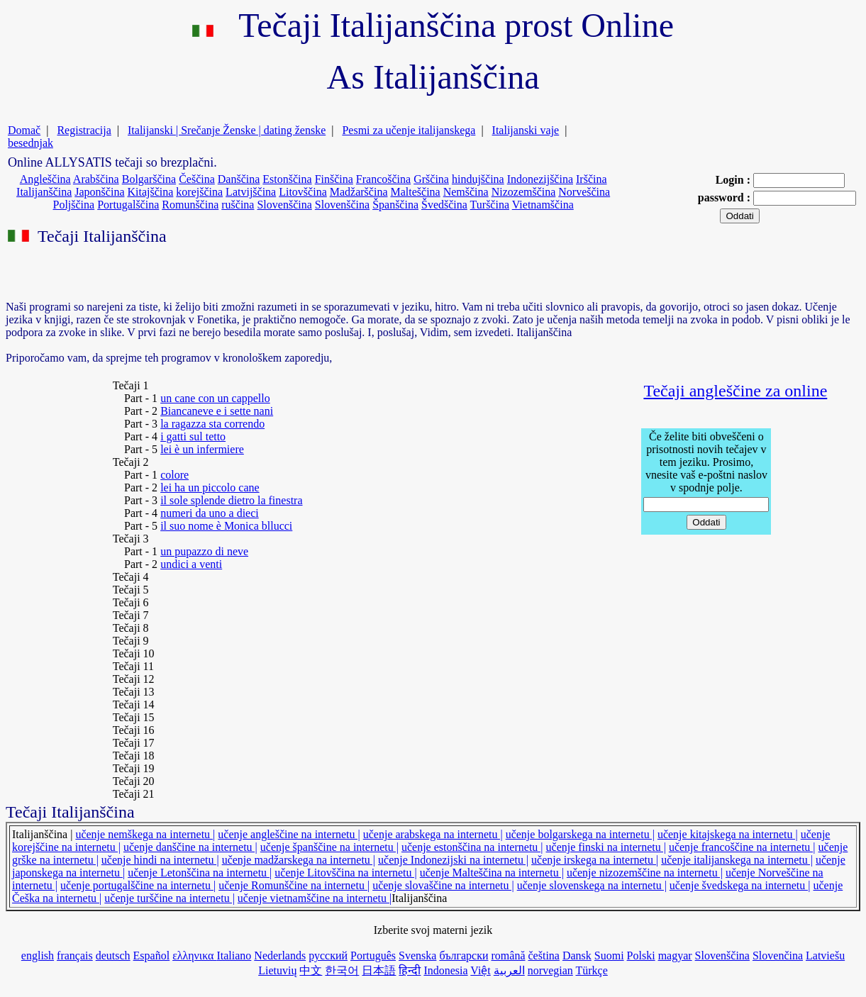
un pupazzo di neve (204, 551)
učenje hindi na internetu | (160, 860)
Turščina (489, 205)
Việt (480, 970)
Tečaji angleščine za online (735, 390)
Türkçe (592, 970)
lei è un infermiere (202, 449)
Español (151, 955)
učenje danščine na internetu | (190, 847)
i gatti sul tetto (193, 436)
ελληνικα (194, 955)
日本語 (379, 970)
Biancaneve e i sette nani (216, 411)
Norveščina (584, 192)
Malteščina (415, 192)
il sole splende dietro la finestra (231, 500)
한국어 (342, 970)
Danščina (239, 179)
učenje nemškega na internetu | (145, 834)
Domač (24, 130)
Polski (641, 955)
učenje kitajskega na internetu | (727, 834)
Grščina (431, 179)
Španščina (395, 205)
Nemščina (466, 192)
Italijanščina (44, 192)
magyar (675, 955)
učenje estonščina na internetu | (472, 847)
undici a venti (191, 564)
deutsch (113, 955)
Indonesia (445, 970)
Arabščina (96, 179)
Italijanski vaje (526, 130)
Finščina (334, 179)
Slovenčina (778, 955)
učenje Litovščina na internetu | (345, 873)
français (75, 955)
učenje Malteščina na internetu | (492, 873)
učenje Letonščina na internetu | (200, 873)
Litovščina (303, 192)
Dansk (577, 955)
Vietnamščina (543, 205)
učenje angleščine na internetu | (289, 834)
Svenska (417, 955)
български (463, 955)
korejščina (199, 192)
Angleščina (45, 179)
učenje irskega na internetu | (594, 860)
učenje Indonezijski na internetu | (453, 860)
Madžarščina (359, 192)
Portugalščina (128, 205)
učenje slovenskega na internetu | (592, 885)
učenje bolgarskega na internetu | (580, 834)
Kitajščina (150, 192)
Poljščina (74, 205)
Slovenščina (284, 205)
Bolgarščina (149, 179)
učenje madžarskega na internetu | (298, 860)
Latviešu (825, 955)
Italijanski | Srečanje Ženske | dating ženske (227, 130)
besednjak (30, 143)
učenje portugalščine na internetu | (138, 885)
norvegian (550, 970)
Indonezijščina (540, 179)
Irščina (591, 179)
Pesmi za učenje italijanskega (408, 130)
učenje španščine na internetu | (329, 847)
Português (373, 955)
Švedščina (444, 205)
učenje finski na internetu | (606, 847)
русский (328, 955)
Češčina (197, 179)
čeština (544, 955)
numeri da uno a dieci (209, 513)
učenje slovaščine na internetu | (443, 885)
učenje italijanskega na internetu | (737, 860)
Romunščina (190, 205)
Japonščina (99, 192)
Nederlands (280, 955)
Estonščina (286, 179)
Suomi (609, 955)
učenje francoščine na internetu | (742, 847)
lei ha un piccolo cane (210, 487)
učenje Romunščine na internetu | (294, 885)
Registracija (84, 130)
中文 (310, 970)
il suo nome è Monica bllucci (226, 526)
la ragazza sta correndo (212, 424)
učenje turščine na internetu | (169, 898)
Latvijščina (251, 192)
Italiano (233, 955)
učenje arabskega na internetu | (433, 834)
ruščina (237, 205)
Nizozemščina (524, 192)
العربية (509, 970)
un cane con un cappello (215, 398)
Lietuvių (277, 970)
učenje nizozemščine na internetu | (645, 873)
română (509, 955)
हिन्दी (410, 970)
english (37, 955)
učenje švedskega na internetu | (740, 885)
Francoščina (383, 179)
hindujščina (478, 179)
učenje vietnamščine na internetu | (315, 898)
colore (174, 475)
